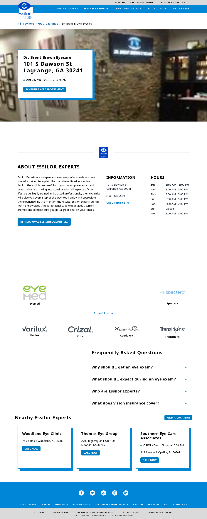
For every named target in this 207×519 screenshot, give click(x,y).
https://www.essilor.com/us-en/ (44, 221)
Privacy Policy (130, 512)
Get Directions (115, 202)
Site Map (39, 512)
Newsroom (61, 504)
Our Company (28, 504)
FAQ (166, 504)
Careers (46, 504)
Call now (31, 448)
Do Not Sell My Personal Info (95, 512)
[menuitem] (135, 2)
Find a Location (178, 417)
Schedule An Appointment (45, 89)
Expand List (101, 313)
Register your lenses (146, 504)
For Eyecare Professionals (111, 504)
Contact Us (180, 504)
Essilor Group (82, 504)
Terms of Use (60, 512)
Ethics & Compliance (160, 512)
